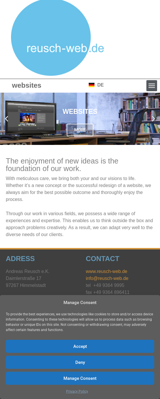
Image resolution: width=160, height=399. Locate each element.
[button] (151, 85)
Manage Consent (80, 378)
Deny (80, 362)
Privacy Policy (77, 391)
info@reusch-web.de (107, 278)
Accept (80, 346)
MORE (80, 129)
